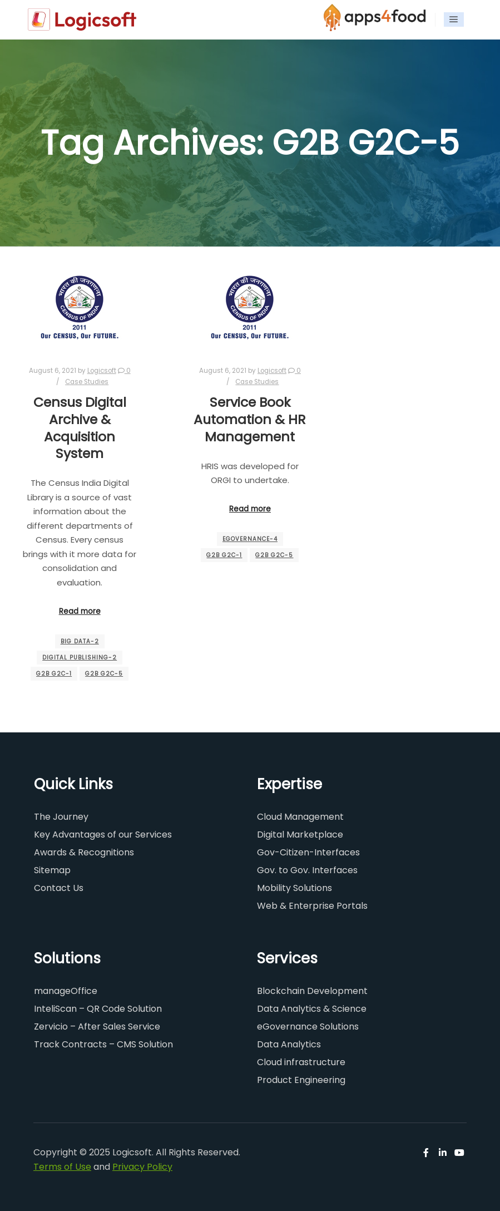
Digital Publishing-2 (79, 657)
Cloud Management (300, 816)
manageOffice (65, 990)
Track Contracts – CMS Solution (103, 1044)
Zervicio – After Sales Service (97, 1026)
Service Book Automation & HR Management (250, 419)
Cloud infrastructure (301, 1062)
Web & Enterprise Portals (312, 905)
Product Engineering (301, 1080)
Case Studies (86, 381)
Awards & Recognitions (84, 852)
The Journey (61, 816)
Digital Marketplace (300, 834)
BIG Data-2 (80, 641)
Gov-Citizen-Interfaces (308, 852)
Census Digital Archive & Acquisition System (79, 427)
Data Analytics (289, 1044)
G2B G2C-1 (54, 674)
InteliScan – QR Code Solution (98, 1008)
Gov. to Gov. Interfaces (307, 870)
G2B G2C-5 (104, 674)
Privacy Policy (142, 1166)
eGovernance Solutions (308, 1026)
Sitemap (52, 870)
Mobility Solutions (294, 888)
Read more (80, 611)
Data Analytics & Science (312, 1008)
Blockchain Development (312, 990)
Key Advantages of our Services (103, 834)
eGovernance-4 (250, 539)
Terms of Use (62, 1166)
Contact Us (58, 888)
